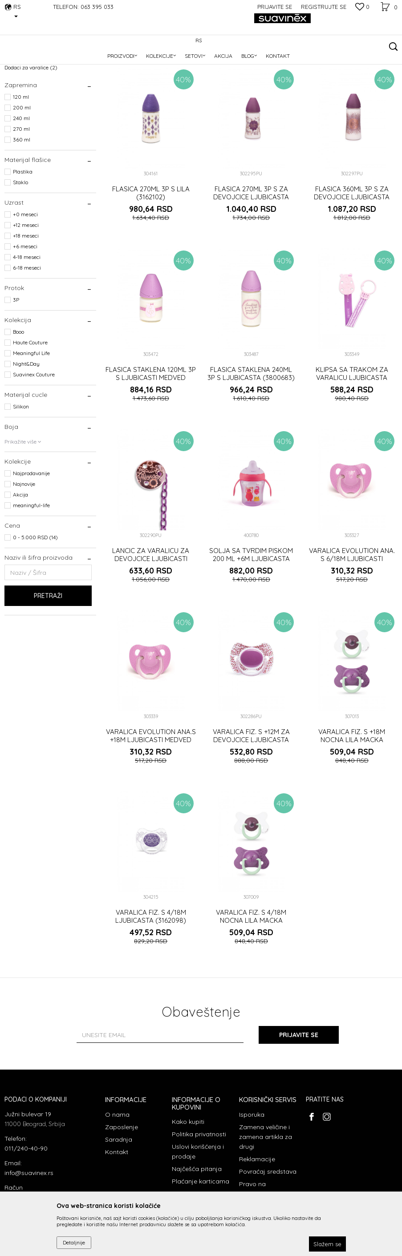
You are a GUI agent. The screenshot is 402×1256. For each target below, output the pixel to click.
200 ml (22, 165)
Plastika (22, 229)
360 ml (21, 197)
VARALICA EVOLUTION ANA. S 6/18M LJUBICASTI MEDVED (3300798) (352, 616)
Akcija (20, 552)
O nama (117, 1172)
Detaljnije (74, 1242)
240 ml (21, 175)
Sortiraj (288, 77)
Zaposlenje (121, 1184)
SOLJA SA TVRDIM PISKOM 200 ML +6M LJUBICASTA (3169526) (251, 616)
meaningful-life (31, 562)
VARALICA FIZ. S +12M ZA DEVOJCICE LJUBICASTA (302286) (251, 797)
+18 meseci (26, 293)
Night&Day (26, 421)
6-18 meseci (27, 325)
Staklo (20, 239)
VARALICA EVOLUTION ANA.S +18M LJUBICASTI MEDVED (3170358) (151, 797)
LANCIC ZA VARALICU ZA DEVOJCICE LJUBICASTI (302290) (150, 616)
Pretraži (48, 653)
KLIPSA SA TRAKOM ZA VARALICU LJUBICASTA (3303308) (352, 435)
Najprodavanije (31, 530)
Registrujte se (323, 6)
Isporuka (251, 1172)
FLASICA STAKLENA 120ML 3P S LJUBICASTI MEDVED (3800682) (151, 435)
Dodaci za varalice (30, 124)
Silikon (21, 463)
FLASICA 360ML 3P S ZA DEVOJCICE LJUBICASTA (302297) (352, 254)
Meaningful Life (31, 410)
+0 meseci (25, 271)
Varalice (18, 103)
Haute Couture (30, 399)
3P (16, 357)
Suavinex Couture (34, 431)
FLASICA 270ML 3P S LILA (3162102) (151, 250)
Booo (18, 389)
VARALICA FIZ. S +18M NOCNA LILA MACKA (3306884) (351, 797)
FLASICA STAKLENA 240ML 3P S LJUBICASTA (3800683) (251, 431)
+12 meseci (26, 282)
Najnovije (24, 541)
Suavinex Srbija (23, 63)
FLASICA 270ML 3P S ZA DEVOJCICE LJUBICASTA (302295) (251, 254)
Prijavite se (298, 1092)
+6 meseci (25, 303)
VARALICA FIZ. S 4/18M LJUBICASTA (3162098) (150, 974)
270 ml (21, 186)
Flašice (17, 114)
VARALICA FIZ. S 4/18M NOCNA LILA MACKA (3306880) (251, 978)
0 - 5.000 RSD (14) (35, 594)
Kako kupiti (188, 1179)
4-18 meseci (27, 314)
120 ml (21, 154)
